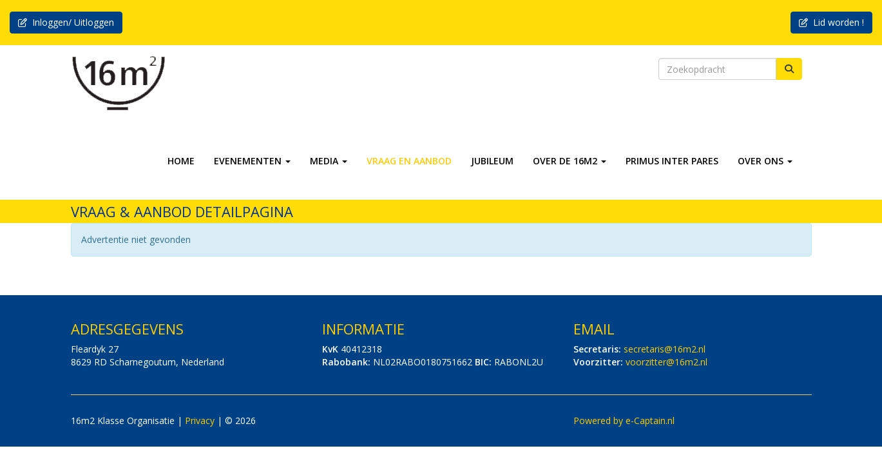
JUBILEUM (492, 161)
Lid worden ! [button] (831, 22)
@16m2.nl (664, 349)
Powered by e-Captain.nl (624, 420)
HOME (181, 161)
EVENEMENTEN (252, 161)
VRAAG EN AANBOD (409, 161)
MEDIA (328, 161)
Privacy (200, 420)
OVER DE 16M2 (569, 161)
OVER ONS (765, 161)
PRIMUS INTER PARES (672, 161)
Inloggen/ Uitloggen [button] (66, 22)
